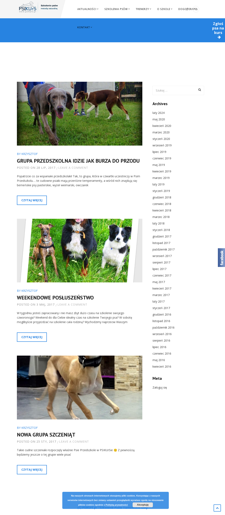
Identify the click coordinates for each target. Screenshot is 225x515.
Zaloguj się (160, 387)
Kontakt (83, 27)
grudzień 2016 (162, 314)
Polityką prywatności (116, 505)
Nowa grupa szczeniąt (46, 434)
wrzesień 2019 (162, 145)
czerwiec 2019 (162, 158)
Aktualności (86, 9)
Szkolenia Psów (116, 9)
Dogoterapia (188, 9)
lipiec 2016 (159, 347)
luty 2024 (159, 113)
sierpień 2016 (161, 340)
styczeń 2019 (161, 191)
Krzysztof (29, 154)
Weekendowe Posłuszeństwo (55, 297)
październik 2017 (164, 249)
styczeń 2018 (161, 230)
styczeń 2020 (161, 139)
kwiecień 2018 (162, 210)
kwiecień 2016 (162, 366)
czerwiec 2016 (162, 353)
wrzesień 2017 (162, 256)
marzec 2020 (161, 132)
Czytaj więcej (31, 200)
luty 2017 (159, 301)
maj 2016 (159, 360)
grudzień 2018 (162, 197)
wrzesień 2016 (162, 334)
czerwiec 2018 (162, 204)
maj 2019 (159, 165)
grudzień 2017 (162, 236)
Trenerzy (142, 9)
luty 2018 (159, 223)
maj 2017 (159, 282)
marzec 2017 (161, 295)
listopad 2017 (161, 243)
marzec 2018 (161, 217)
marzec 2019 (161, 178)
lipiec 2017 (159, 269)
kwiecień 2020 (162, 126)
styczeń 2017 (161, 308)
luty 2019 (159, 184)
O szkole (163, 9)
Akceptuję (142, 504)
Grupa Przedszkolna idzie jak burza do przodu (78, 160)
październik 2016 (164, 327)
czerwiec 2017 (162, 275)
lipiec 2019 (159, 152)
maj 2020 (159, 119)
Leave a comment (73, 168)
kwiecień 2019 (162, 171)
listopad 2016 (161, 321)
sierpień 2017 (161, 262)
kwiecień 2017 (162, 288)
